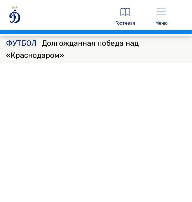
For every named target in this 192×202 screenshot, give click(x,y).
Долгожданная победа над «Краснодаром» (72, 49)
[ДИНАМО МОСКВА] (55, 16)
